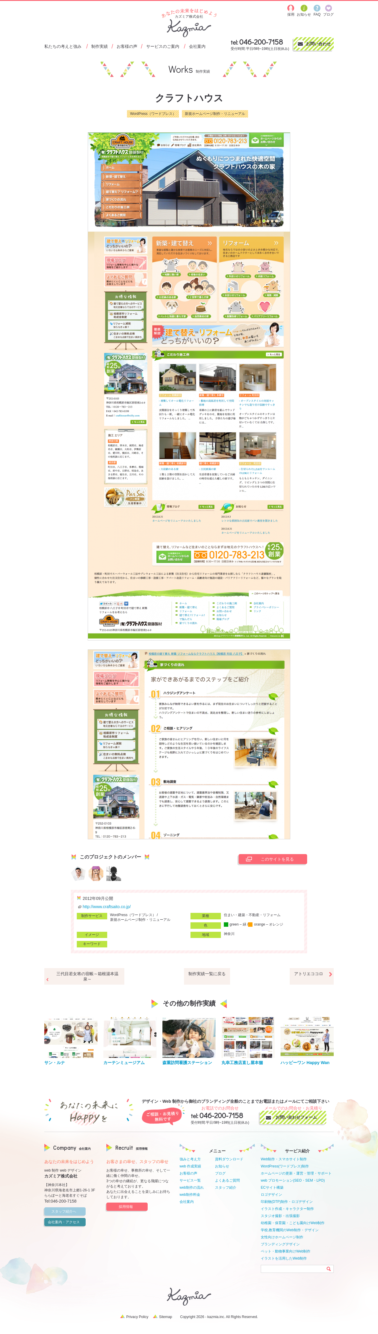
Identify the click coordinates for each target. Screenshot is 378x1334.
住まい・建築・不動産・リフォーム (252, 915)
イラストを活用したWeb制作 (284, 1258)
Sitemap (165, 1317)
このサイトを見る (268, 859)
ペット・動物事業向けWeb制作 (285, 1251)
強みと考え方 (190, 1159)
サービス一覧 (190, 1180)
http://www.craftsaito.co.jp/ (104, 906)
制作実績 (99, 46)
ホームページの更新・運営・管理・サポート (296, 1173)
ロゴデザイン (271, 1195)
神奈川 (229, 934)
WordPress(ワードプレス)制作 (285, 1166)
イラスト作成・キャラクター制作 (287, 1209)
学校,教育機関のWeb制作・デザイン (290, 1230)
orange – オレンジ (265, 924)
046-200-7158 (261, 42)
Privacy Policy (137, 1317)
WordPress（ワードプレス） (153, 114)
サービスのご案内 (162, 46)
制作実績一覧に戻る (207, 973)
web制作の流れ (192, 1187)
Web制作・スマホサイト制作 (284, 1159)
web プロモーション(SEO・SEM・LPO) (293, 1180)
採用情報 (132, 1207)
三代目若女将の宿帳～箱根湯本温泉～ (87, 976)
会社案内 (197, 46)
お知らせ (222, 1166)
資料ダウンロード (229, 1159)
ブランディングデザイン (280, 1244)
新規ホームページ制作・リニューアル (215, 114)
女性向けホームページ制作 (282, 1237)
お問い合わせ (318, 43)
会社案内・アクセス (66, 1222)
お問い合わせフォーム (299, 1117)
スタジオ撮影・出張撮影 (280, 1216)
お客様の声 (127, 46)
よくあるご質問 (227, 1180)
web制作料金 (190, 1195)
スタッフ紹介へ (67, 1211)
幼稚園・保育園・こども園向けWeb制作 (293, 1223)
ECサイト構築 (272, 1187)
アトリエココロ (308, 973)
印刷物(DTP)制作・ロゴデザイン (287, 1202)
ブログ (220, 1173)
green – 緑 (235, 924)
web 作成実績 (190, 1166)
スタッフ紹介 (225, 1187)
